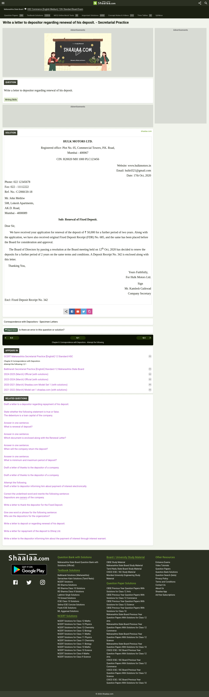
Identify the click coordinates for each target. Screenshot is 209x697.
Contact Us (161, 585)
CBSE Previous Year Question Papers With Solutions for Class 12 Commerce (126, 596)
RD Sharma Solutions (67, 585)
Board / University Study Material (126, 557)
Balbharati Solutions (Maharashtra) (73, 575)
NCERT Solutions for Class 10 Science (75, 650)
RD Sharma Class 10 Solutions (71, 588)
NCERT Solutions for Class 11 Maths (74, 634)
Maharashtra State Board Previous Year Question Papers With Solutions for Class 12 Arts (127, 617)
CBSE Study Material (116, 562)
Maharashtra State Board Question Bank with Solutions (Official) (78, 564)
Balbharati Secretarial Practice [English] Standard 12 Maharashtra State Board (44, 369)
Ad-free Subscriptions (165, 595)
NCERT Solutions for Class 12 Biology (75, 631)
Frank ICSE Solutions (67, 608)
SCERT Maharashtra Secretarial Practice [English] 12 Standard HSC (38, 356)
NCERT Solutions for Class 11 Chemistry (76, 640)
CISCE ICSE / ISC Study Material (121, 572)
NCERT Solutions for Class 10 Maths (74, 647)
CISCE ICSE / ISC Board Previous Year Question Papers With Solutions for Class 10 (127, 681)
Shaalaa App (161, 591)
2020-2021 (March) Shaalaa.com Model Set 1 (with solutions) (35, 384)
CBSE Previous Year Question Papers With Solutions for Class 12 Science (126, 603)
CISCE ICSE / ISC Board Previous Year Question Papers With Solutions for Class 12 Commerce (127, 663)
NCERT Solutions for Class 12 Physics (75, 624)
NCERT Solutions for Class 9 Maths (73, 653)
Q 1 (77, 338)
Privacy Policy (162, 578)
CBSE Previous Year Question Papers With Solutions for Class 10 (126, 609)
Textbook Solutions (69, 570)
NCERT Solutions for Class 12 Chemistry (76, 627)
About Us (160, 588)
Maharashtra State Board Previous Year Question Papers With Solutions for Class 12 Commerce (127, 627)
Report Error (11, 330)
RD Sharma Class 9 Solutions (71, 591)
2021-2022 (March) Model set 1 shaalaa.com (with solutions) (35, 389)
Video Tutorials (162, 565)
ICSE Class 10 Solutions (68, 601)
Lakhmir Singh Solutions (69, 595)
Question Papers (163, 569)
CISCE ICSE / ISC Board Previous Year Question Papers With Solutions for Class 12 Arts (127, 653)
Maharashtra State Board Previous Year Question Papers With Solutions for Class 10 (127, 645)
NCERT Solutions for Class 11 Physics (75, 637)
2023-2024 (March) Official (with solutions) (26, 379)
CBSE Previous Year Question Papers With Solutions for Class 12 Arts (126, 590)
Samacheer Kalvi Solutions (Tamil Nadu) (76, 578)
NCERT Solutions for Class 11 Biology (75, 644)
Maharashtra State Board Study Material (125, 565)
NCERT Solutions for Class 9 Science (74, 657)
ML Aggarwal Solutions (68, 611)
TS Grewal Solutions (67, 598)
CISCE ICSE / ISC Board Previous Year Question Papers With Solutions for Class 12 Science (127, 673)
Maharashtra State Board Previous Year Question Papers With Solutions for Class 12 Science (127, 637)
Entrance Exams (163, 562)
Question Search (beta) (166, 575)
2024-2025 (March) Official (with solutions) (26, 374)
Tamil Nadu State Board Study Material (124, 569)
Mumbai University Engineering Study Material (123, 577)
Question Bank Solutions (167, 572)
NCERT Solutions (65, 582)
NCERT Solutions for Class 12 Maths (74, 621)
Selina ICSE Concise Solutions (71, 604)
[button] (78, 52)
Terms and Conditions (165, 582)
